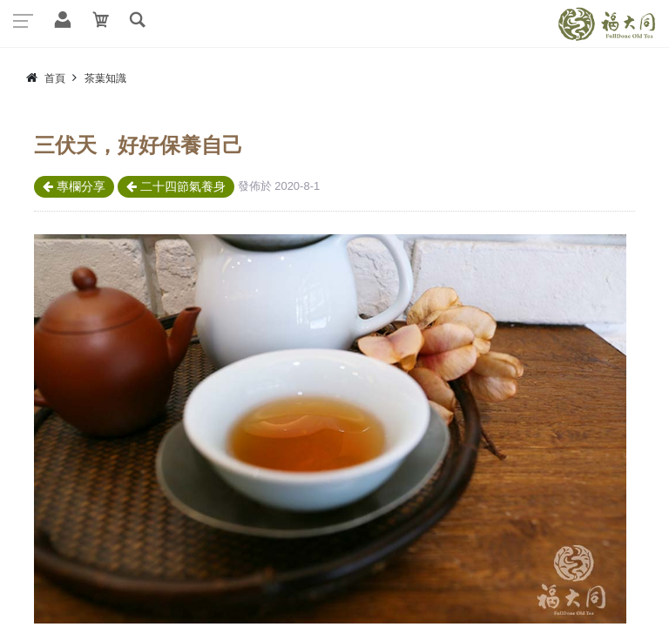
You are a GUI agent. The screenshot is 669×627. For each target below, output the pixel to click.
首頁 (54, 78)
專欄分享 (74, 186)
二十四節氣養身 (176, 186)
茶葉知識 (105, 78)
